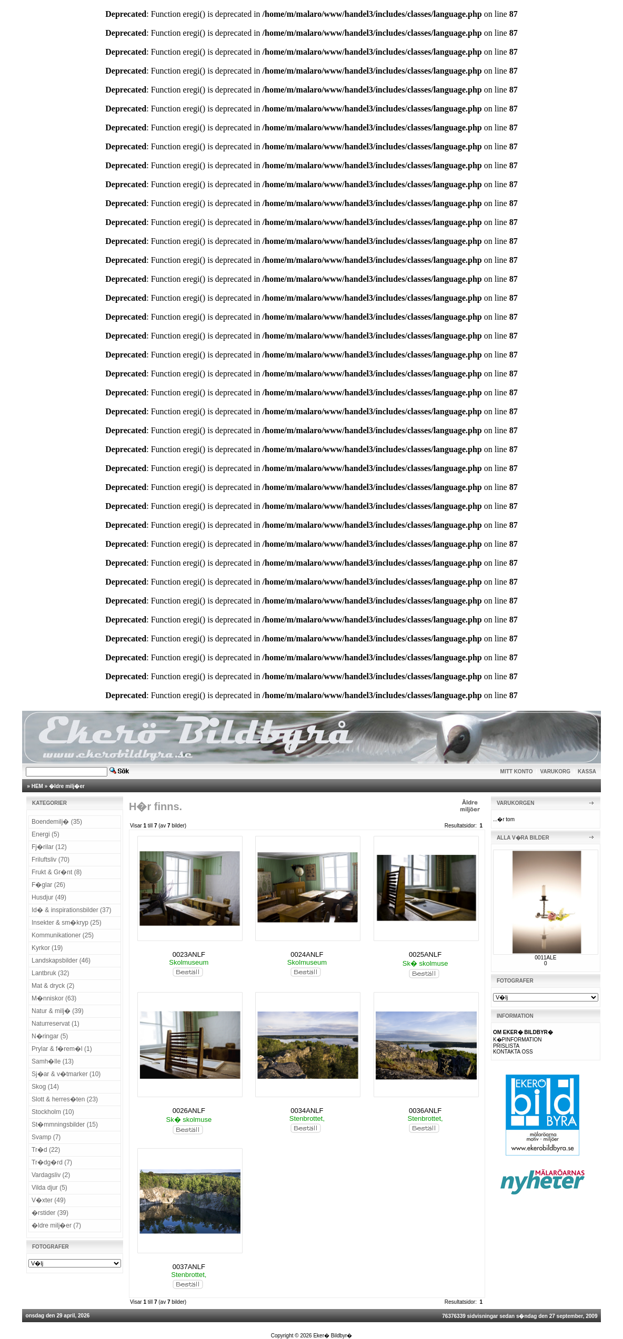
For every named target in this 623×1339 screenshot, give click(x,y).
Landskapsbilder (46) (61, 960)
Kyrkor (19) (47, 948)
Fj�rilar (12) (49, 847)
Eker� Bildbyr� (332, 1335)
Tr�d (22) (46, 1149)
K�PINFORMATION (517, 1039)
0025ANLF (425, 954)
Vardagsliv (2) (51, 1175)
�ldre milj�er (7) (56, 1225)
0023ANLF (189, 954)
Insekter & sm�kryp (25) (67, 922)
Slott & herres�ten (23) (65, 1099)
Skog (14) (45, 1086)
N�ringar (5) (50, 1036)
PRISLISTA (506, 1046)
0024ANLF (306, 954)
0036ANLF (425, 1111)
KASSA (587, 771)
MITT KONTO (516, 771)
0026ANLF (189, 1111)
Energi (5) (45, 834)
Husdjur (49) (49, 897)
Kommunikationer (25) (63, 935)
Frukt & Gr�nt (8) (57, 872)
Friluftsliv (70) (50, 859)
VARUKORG (555, 771)
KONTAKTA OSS (513, 1052)
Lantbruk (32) (50, 973)
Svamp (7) (46, 1137)
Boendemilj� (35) (57, 821)
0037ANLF (189, 1267)
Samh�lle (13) (53, 1061)
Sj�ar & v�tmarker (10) (66, 1074)
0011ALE (545, 957)
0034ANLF (306, 1111)
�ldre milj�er (67, 786)
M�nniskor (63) (54, 998)
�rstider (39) (50, 1213)
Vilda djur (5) (49, 1187)
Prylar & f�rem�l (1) (62, 1048)
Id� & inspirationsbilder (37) (71, 910)
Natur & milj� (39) (58, 1011)
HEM (37, 786)
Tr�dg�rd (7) (52, 1162)
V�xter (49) (49, 1200)
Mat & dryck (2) (53, 985)
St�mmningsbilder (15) (65, 1124)
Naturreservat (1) (55, 1023)
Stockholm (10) (53, 1112)
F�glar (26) (48, 884)
